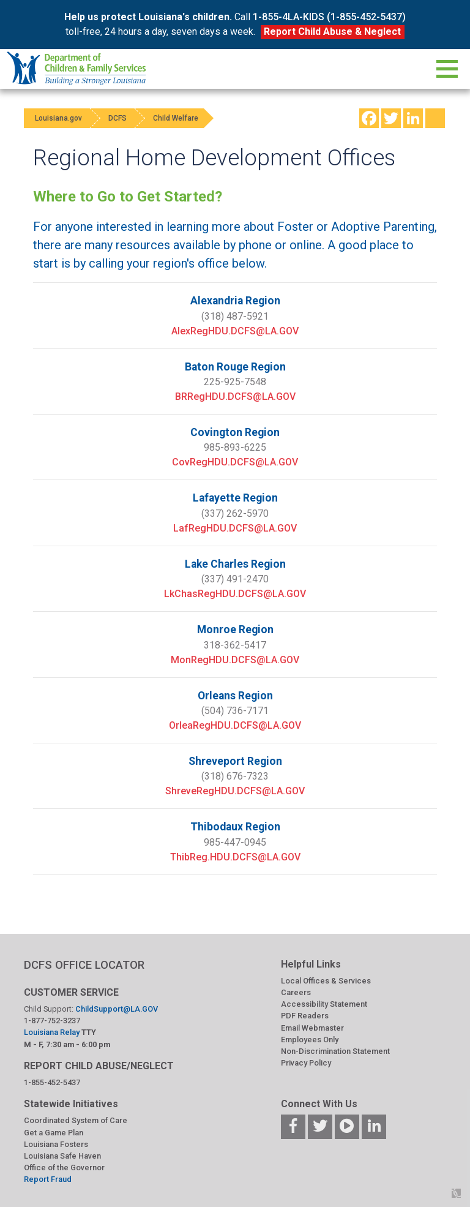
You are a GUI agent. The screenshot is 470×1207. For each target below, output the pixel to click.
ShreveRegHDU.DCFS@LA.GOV (235, 791)
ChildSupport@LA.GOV (116, 1008)
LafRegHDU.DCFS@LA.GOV (235, 528)
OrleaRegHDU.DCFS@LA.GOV (235, 725)
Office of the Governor (64, 1167)
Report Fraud (48, 1179)
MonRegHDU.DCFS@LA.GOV (235, 660)
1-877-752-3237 (52, 1020)
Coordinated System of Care (75, 1120)
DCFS (123, 118)
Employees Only (309, 1039)
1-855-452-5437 (52, 1082)
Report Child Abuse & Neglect (332, 31)
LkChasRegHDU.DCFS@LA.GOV (235, 594)
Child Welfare (185, 118)
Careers (296, 992)
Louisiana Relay (52, 1032)
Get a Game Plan (53, 1132)
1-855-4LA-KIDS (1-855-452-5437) (329, 17)
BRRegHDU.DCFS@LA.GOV (235, 396)
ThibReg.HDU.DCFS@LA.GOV (235, 857)
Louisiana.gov (59, 118)
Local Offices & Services (326, 980)
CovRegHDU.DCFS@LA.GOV (235, 462)
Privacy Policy (306, 1062)
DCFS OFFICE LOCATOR (84, 964)
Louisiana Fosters (56, 1144)
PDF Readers (305, 1015)
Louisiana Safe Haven (62, 1155)
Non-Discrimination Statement (335, 1051)
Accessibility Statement (324, 1004)
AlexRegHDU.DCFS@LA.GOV (235, 331)
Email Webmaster (312, 1027)
